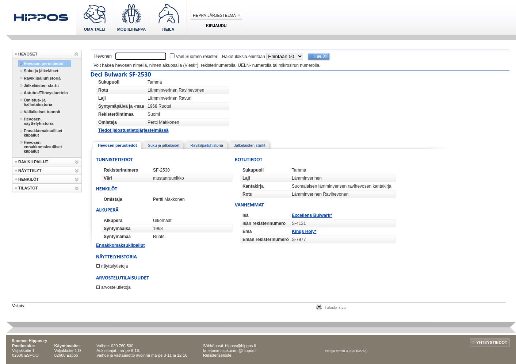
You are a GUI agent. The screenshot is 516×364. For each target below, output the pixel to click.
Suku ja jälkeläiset (41, 71)
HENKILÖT (28, 179)
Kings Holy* (304, 231)
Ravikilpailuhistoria (42, 78)
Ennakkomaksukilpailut (120, 245)
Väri (108, 178)
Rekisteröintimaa (116, 114)
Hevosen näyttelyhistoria (38, 121)
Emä (247, 231)
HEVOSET (28, 54)
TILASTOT (28, 188)
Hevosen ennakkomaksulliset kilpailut (43, 146)
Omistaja (107, 122)
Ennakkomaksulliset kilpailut (43, 133)
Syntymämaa (117, 236)
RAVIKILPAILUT (33, 162)
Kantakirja (253, 186)
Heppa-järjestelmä (214, 15)
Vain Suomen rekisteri (197, 56)
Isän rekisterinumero (264, 223)
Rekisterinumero (121, 170)
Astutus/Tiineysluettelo (46, 93)
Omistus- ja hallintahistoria (38, 102)
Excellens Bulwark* (312, 215)
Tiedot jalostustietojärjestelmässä (133, 130)
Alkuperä (113, 220)
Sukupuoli (108, 82)
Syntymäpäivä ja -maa (121, 106)
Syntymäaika (117, 228)
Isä (245, 215)
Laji (102, 98)
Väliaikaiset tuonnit (42, 112)
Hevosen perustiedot (44, 63)
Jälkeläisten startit (41, 85)
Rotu (103, 90)
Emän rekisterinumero (265, 239)
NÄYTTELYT (30, 170)
